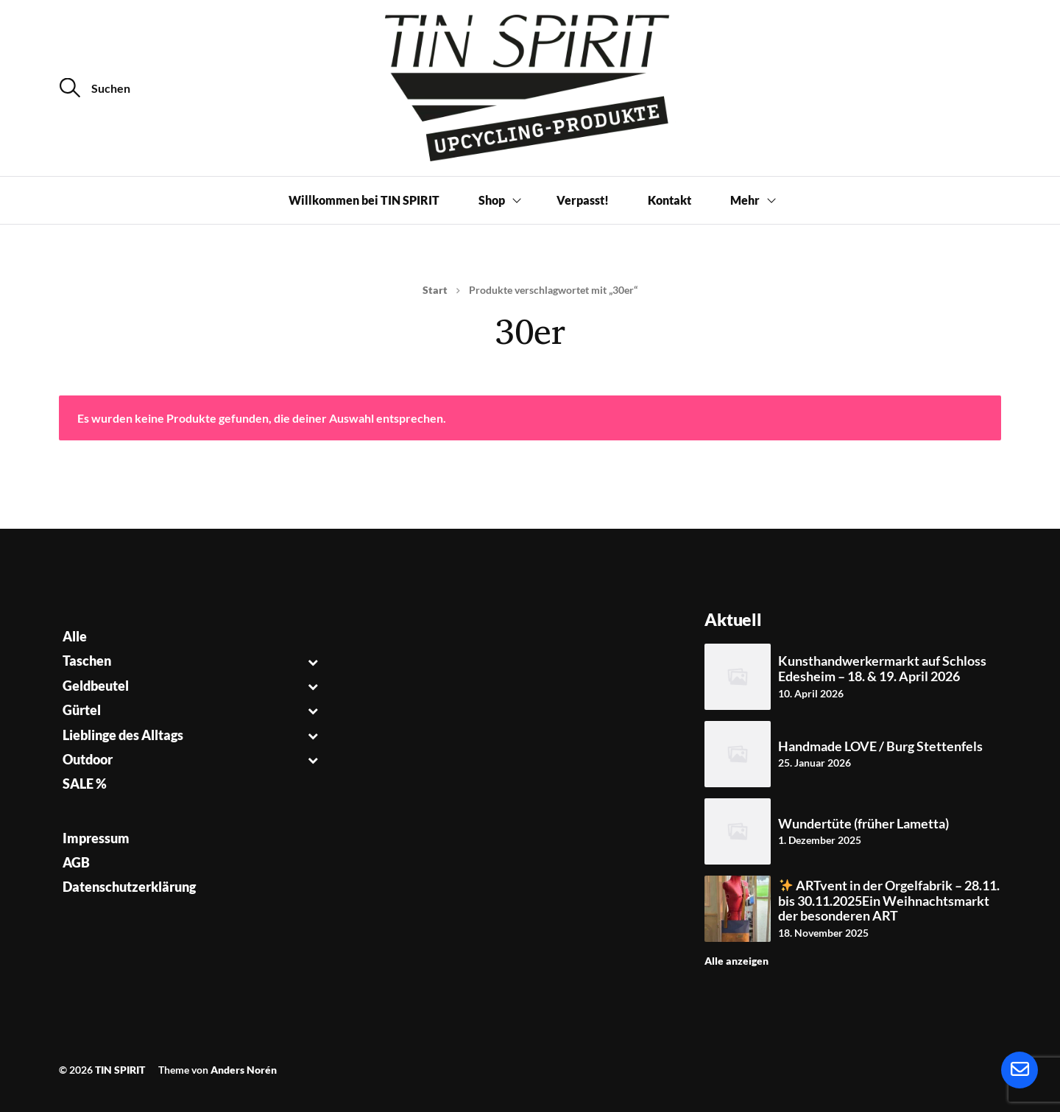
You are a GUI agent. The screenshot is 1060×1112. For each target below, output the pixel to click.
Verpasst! (582, 200)
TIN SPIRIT (120, 1069)
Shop (491, 200)
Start (435, 290)
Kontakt (669, 200)
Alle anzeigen (736, 960)
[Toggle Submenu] (313, 661)
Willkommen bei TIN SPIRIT (364, 200)
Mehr (745, 200)
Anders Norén (244, 1069)
